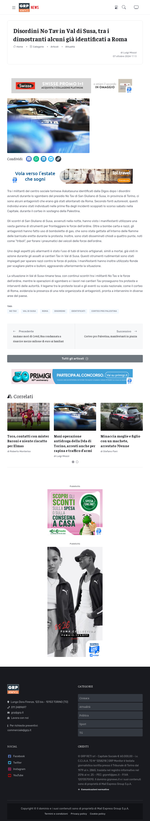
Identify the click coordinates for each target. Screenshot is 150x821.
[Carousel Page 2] (77, 462)
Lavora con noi (17, 718)
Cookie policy (97, 813)
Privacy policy (79, 813)
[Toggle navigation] (14, 7)
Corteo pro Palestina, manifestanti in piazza (110, 336)
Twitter (14, 762)
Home (18, 46)
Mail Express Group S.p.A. (113, 808)
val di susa (29, 311)
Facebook (16, 756)
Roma (45, 311)
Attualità (70, 46)
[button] (124, 7)
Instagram (16, 769)
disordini (59, 311)
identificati (78, 311)
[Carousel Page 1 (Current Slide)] (73, 462)
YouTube (15, 775)
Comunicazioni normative (93, 789)
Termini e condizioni (56, 813)
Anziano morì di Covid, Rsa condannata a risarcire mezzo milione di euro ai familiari (38, 338)
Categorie (37, 46)
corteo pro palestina (104, 311)
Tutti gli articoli (75, 358)
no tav (13, 311)
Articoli (54, 46)
